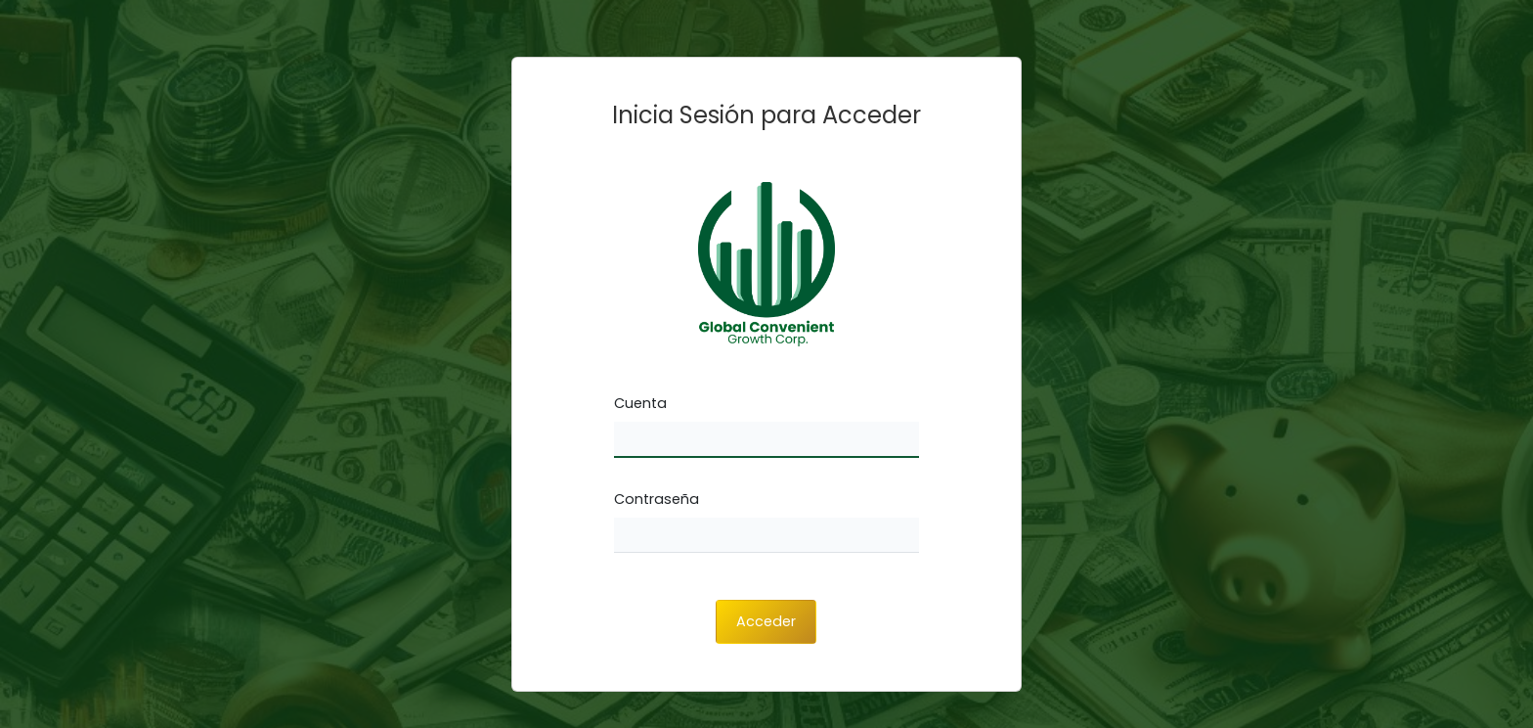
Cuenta (640, 403)
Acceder (766, 621)
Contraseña (656, 499)
